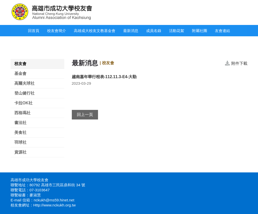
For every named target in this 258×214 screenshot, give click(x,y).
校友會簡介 (56, 30)
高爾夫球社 (24, 83)
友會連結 (222, 30)
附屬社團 (199, 30)
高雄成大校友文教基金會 (94, 30)
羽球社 (20, 142)
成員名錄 (153, 30)
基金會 (20, 73)
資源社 (20, 152)
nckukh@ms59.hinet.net (54, 200)
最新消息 (130, 30)
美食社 (20, 132)
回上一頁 (85, 114)
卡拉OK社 (23, 103)
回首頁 (33, 30)
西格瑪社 (22, 113)
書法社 (20, 122)
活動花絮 (176, 30)
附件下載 (239, 63)
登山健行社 (24, 93)
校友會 (20, 64)
